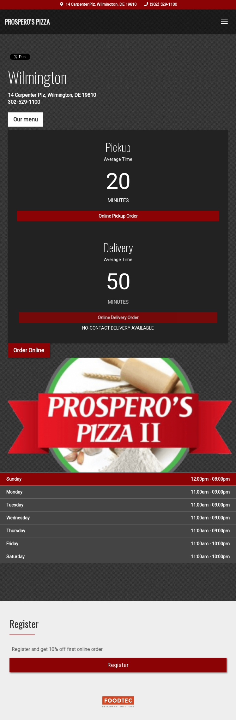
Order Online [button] (28, 350)
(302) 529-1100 (163, 4)
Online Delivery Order (118, 321)
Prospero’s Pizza (27, 21)
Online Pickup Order (118, 216)
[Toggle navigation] (224, 21)
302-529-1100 (24, 102)
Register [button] (118, 665)
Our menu (25, 119)
